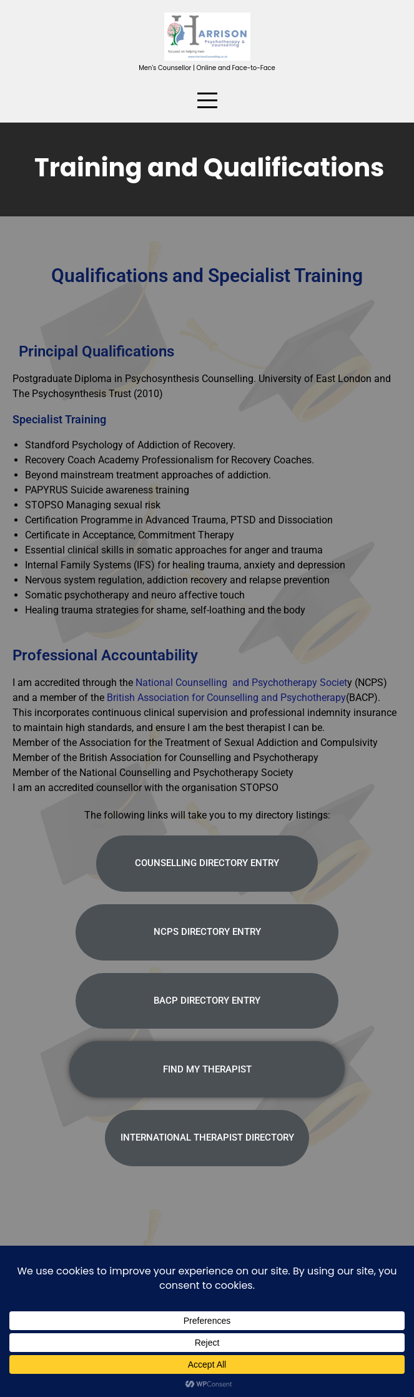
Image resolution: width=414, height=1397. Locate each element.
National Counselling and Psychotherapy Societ (240, 682)
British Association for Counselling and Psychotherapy (226, 698)
